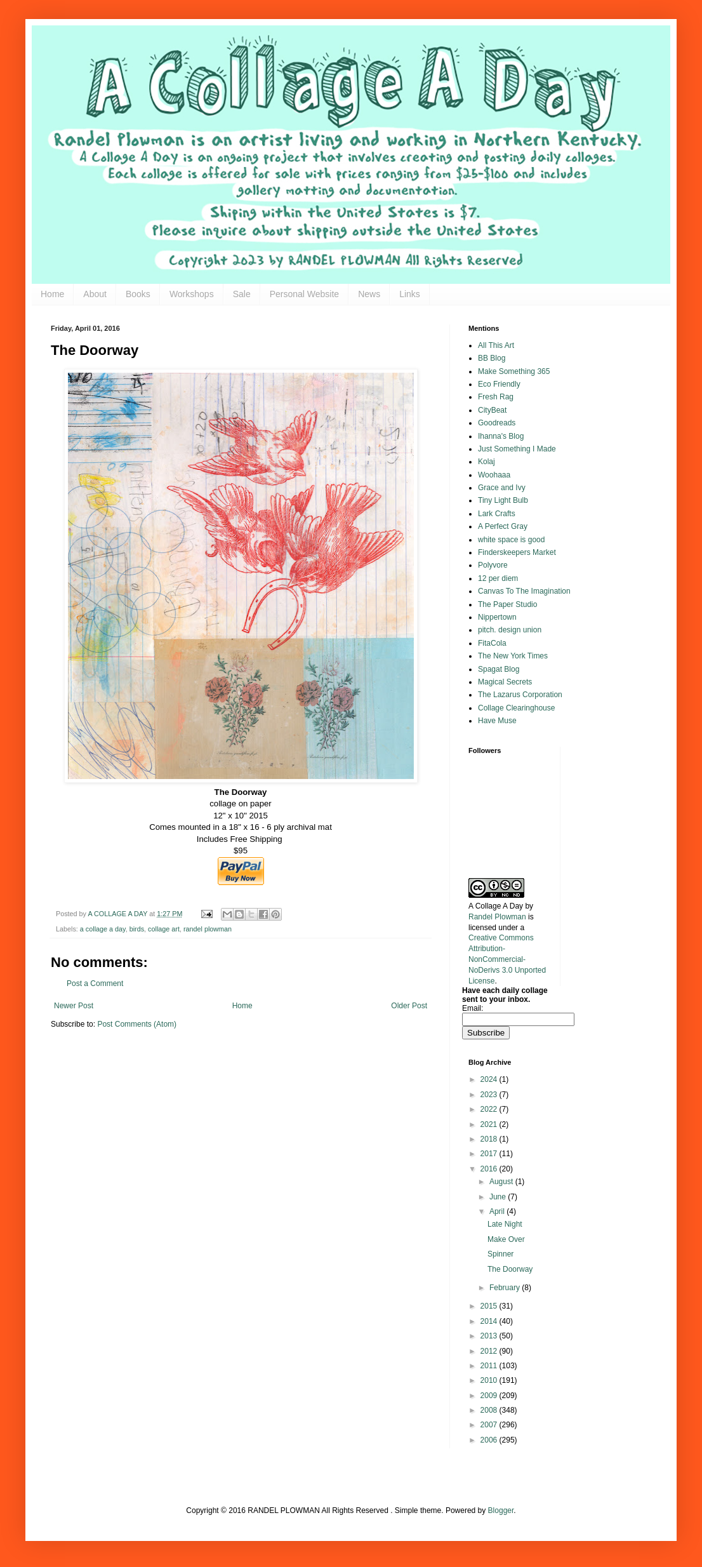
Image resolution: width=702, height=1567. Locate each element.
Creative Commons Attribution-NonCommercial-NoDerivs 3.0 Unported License (507, 959)
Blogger (501, 1510)
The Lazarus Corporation (520, 694)
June (498, 1196)
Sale (242, 294)
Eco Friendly (499, 384)
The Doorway (510, 1269)
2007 (490, 1424)
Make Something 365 (514, 371)
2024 (490, 1079)
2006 (490, 1440)
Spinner (500, 1254)
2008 (490, 1410)
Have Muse (497, 720)
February (505, 1287)
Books (138, 294)
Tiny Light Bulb (503, 500)
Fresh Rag (495, 396)
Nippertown (497, 617)
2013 (490, 1335)
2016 (490, 1168)
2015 (490, 1306)
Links (409, 294)
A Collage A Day (495, 906)
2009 (490, 1395)
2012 (490, 1351)
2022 (490, 1109)
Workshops (191, 294)
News (369, 294)
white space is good (511, 539)
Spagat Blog (498, 669)
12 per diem (498, 578)
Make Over (506, 1239)
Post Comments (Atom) (136, 1024)
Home (52, 294)
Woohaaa (494, 474)
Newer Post (73, 1005)
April (498, 1211)
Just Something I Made (517, 448)
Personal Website (304, 294)
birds (136, 929)
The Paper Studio (507, 604)
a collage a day (103, 929)
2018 (490, 1139)
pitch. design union (509, 629)
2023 (490, 1094)
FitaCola (492, 643)
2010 (490, 1380)
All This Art (496, 345)
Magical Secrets (505, 681)
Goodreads (496, 422)
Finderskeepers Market (517, 552)
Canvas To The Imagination (524, 591)
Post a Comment (95, 983)
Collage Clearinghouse (516, 707)
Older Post (409, 1005)
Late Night (504, 1224)
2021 (490, 1124)
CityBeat (492, 410)
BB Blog (491, 358)
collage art (164, 929)
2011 (490, 1365)
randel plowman (207, 929)
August (502, 1181)
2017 (490, 1153)
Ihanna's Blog (501, 436)
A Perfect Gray (502, 526)
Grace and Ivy (502, 487)
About (95, 294)
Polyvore (493, 565)
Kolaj (486, 461)
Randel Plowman (497, 916)
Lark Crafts (496, 513)
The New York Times (513, 655)
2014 (490, 1321)
